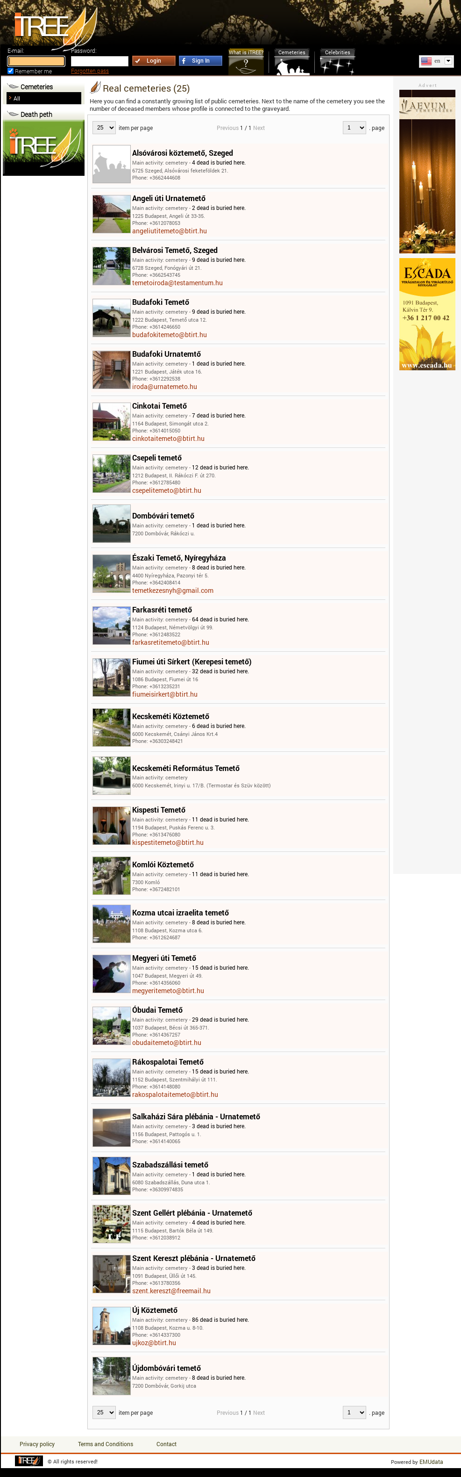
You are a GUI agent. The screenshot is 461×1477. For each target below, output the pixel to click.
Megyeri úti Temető (164, 958)
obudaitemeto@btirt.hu (166, 1042)
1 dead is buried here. (219, 363)
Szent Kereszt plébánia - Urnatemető (193, 1258)
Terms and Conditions (105, 1444)
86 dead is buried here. (220, 1319)
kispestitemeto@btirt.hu (168, 842)
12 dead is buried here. (220, 467)
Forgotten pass (90, 70)
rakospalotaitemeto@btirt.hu (175, 1094)
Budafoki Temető (160, 302)
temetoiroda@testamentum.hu (177, 282)
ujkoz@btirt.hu (154, 1342)
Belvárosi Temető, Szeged (175, 250)
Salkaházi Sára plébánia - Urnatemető (196, 1116)
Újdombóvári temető (166, 1368)
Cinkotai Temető (159, 406)
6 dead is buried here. (219, 725)
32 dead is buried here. (220, 671)
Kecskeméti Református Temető (186, 768)
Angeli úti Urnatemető (169, 198)
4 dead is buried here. (219, 162)
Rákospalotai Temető (168, 1061)
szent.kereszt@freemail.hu (171, 1290)
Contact (166, 1444)
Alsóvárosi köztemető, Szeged (182, 153)
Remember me (33, 71)
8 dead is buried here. (219, 567)
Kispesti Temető (158, 809)
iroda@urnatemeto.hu (164, 386)
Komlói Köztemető (163, 864)
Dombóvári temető (163, 515)
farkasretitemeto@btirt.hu (170, 642)
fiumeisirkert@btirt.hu (165, 694)
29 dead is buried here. (220, 1019)
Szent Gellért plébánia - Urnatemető (192, 1213)
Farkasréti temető (162, 609)
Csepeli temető (157, 457)
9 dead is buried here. (219, 259)
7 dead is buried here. (219, 415)
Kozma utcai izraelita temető (180, 912)
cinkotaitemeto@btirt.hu (168, 438)
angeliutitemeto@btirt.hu (169, 230)
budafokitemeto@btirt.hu (169, 334)
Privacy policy (37, 1444)
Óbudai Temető (157, 1010)
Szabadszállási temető (170, 1164)
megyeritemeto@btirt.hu (168, 990)
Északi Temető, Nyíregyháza (179, 557)
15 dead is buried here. (220, 967)
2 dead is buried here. (219, 207)
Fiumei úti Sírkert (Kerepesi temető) (192, 661)
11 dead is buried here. (220, 819)
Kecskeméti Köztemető (170, 716)
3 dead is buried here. (219, 1126)
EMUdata (431, 1461)
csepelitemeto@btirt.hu (166, 490)
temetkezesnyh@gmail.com (172, 590)
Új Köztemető (154, 1310)
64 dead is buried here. (220, 619)
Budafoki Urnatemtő (166, 354)
